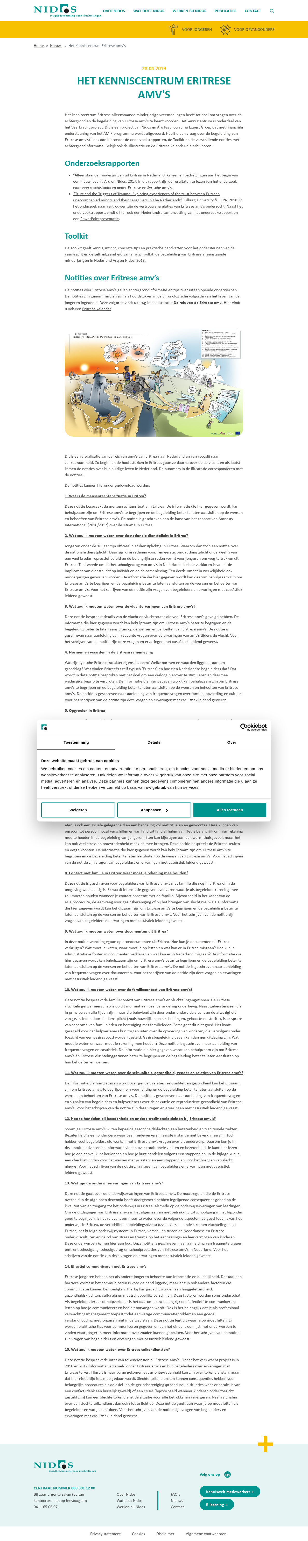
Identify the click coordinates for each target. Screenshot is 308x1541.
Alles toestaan (230, 810)
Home (39, 45)
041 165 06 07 (46, 1506)
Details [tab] (154, 742)
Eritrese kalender (96, 308)
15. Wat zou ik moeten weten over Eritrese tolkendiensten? (117, 1349)
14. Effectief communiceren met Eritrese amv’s (105, 1266)
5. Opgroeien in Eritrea (85, 710)
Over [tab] (231, 742)
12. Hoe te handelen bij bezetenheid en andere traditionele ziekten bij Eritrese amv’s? (140, 1118)
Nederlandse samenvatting (163, 212)
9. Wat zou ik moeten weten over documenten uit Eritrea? (116, 931)
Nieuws (56, 45)
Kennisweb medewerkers (228, 1491)
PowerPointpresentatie (99, 218)
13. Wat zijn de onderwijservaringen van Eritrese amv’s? (114, 1183)
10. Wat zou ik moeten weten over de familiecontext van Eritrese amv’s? (128, 989)
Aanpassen (154, 810)
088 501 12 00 (83, 1488)
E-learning (215, 1504)
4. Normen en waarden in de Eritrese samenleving (109, 652)
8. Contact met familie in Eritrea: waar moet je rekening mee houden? (126, 873)
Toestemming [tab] (76, 742)
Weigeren (78, 810)
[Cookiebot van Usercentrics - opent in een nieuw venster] (244, 727)
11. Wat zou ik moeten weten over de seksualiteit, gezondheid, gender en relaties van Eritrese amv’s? (154, 1072)
